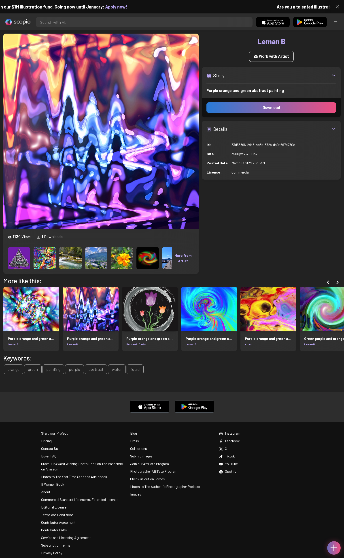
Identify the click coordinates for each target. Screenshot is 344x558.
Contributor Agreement (58, 522)
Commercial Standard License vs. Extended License (79, 499)
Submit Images (141, 456)
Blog (133, 433)
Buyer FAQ (48, 456)
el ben (248, 344)
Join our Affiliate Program (149, 463)
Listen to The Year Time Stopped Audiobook (74, 476)
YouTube (228, 463)
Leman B (13, 344)
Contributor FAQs (54, 530)
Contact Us (49, 448)
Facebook (229, 441)
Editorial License (53, 507)
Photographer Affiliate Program (153, 471)
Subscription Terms (55, 545)
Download (271, 107)
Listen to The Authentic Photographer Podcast (165, 486)
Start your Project (54, 433)
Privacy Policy (51, 553)
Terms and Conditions (57, 515)
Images (135, 494)
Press (134, 441)
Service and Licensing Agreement (66, 537)
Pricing (46, 441)
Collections (138, 448)
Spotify (227, 471)
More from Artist (182, 258)
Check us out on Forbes (147, 479)
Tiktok (227, 456)
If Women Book (52, 484)
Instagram (229, 433)
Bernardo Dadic (136, 344)
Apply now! (120, 6)
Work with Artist (271, 56)
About (45, 492)
